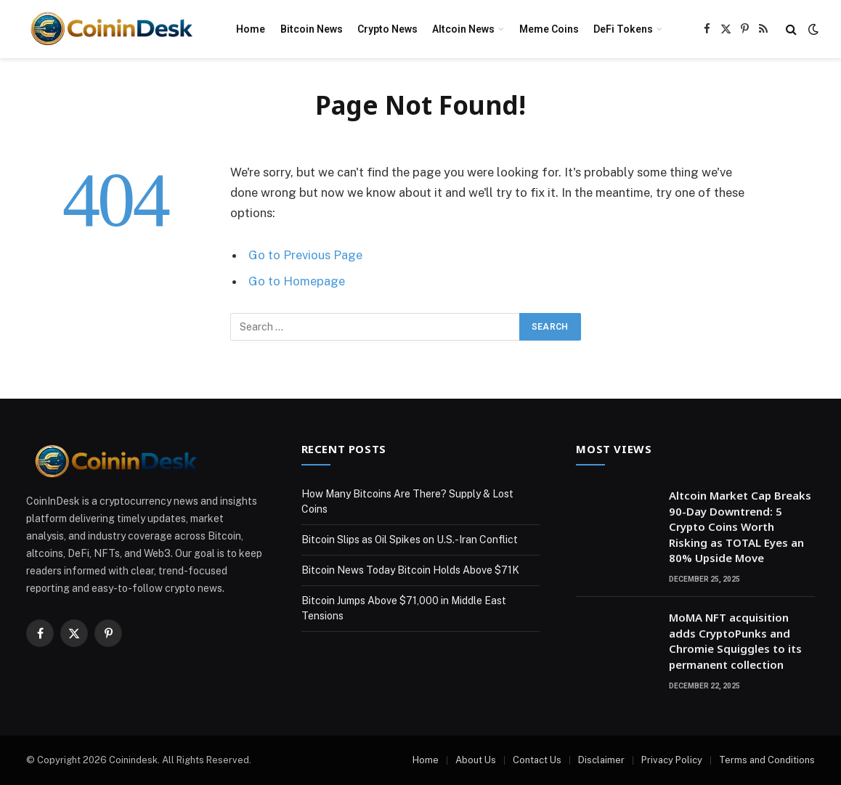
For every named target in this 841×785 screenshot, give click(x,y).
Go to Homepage (296, 281)
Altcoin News (463, 29)
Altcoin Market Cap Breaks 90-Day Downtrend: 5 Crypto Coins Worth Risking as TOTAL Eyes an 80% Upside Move (740, 526)
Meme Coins (549, 29)
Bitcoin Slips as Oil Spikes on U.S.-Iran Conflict (409, 539)
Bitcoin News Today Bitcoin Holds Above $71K (410, 570)
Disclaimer (601, 760)
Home (250, 29)
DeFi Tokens (623, 29)
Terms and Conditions (767, 760)
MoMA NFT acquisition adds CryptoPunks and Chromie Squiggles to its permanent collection (735, 640)
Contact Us (537, 760)
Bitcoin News (311, 29)
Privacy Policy (671, 760)
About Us (475, 760)
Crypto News (387, 29)
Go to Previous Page (305, 255)
